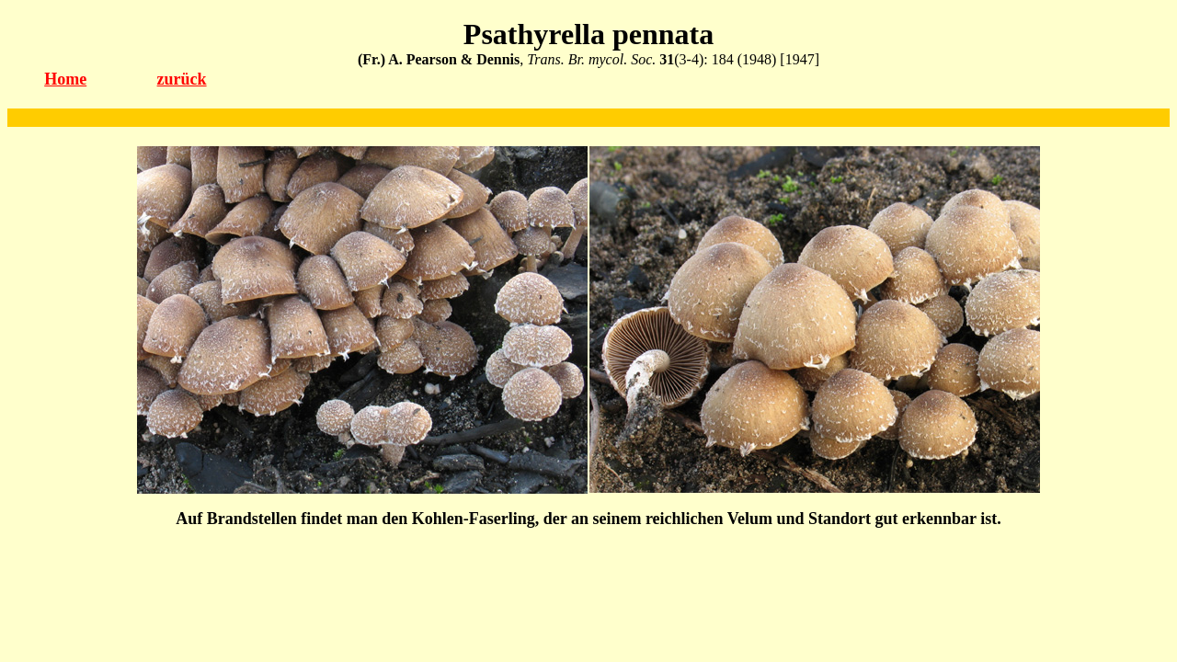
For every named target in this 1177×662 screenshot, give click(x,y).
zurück (182, 79)
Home (65, 79)
